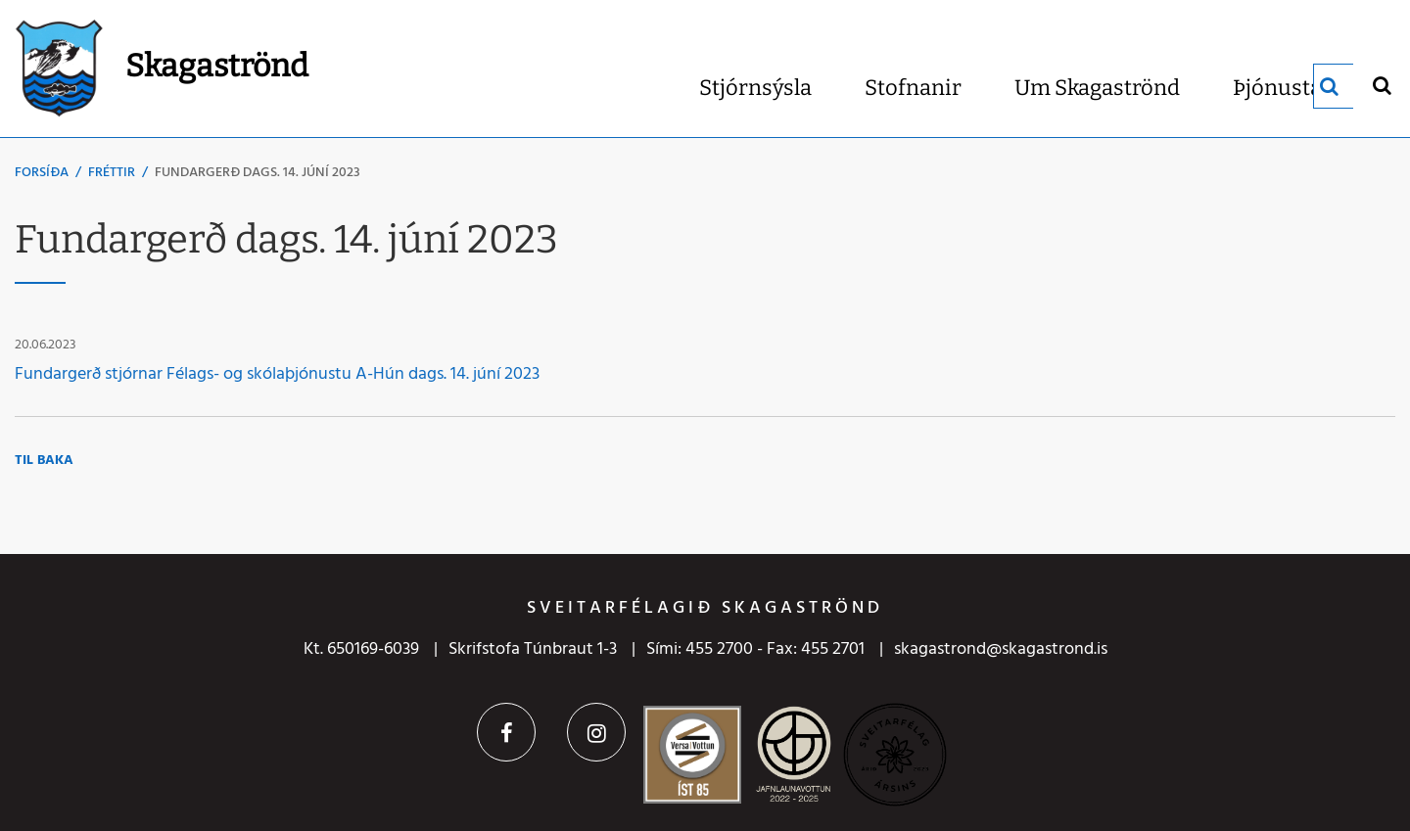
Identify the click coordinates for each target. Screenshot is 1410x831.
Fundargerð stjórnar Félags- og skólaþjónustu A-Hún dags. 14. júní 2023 (277, 374)
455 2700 (719, 649)
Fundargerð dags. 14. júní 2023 (257, 173)
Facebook (506, 732)
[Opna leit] (1381, 85)
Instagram (596, 732)
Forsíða (42, 173)
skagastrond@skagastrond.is (1000, 649)
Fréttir (111, 173)
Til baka (44, 460)
